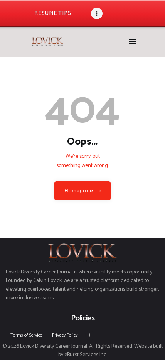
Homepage (78, 190)
